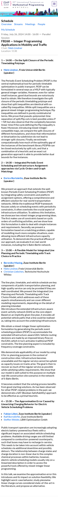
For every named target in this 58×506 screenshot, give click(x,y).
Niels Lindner (15, 47)
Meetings (30, 24)
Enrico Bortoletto (13, 178)
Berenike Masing (13, 262)
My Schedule (8, 29)
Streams (18, 24)
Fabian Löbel (10, 413)
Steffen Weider (11, 419)
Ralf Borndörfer (12, 416)
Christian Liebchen (14, 271)
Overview (6, 24)
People (41, 24)
